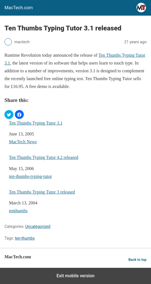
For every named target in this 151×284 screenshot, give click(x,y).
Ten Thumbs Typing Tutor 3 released (42, 192)
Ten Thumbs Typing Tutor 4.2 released (43, 157)
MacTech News (23, 141)
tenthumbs (18, 210)
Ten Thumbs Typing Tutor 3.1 (35, 123)
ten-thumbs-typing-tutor (30, 176)
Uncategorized (37, 226)
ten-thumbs (25, 238)
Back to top (137, 259)
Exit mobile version (75, 275)
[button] (8, 114)
